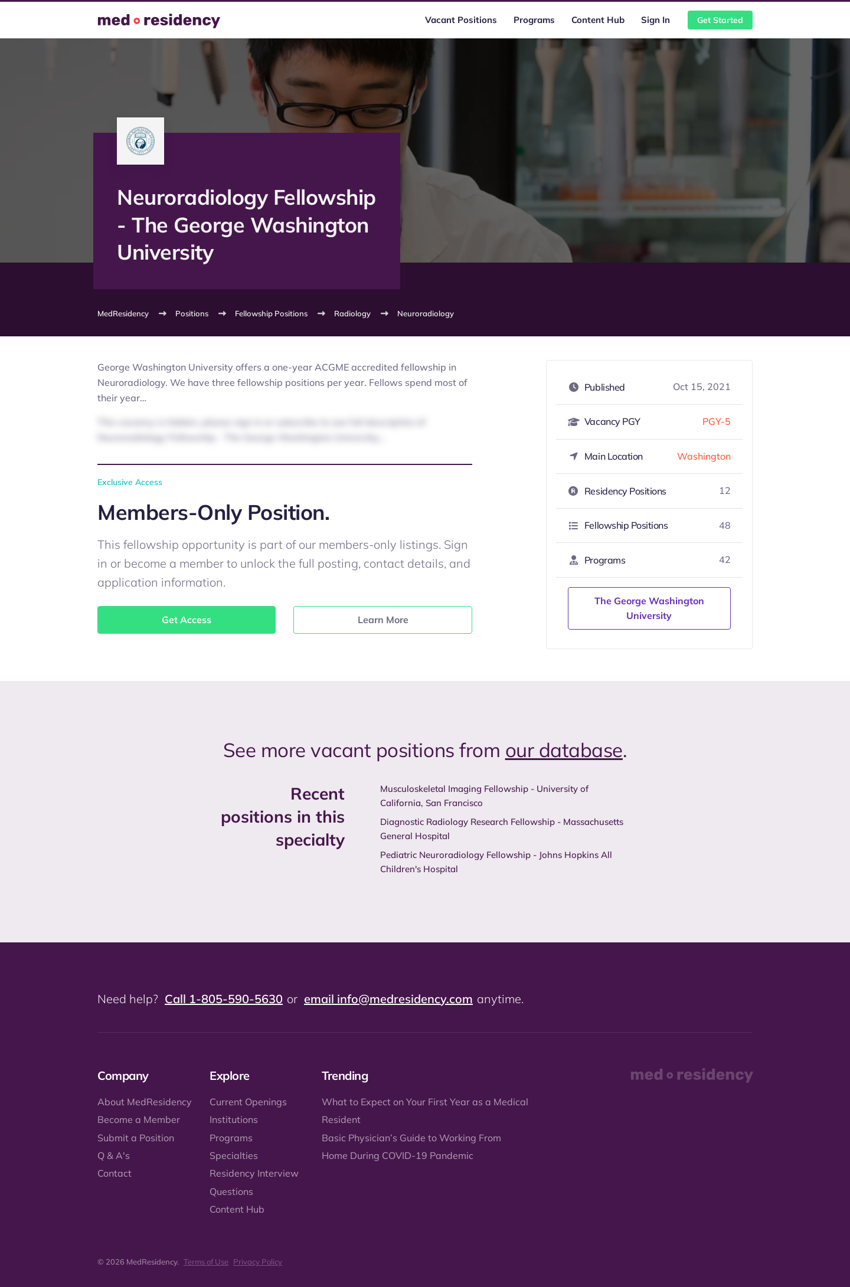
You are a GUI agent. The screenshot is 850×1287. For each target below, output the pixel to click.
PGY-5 (716, 421)
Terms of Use (206, 1261)
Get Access (186, 620)
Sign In (655, 19)
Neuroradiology (425, 313)
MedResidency (123, 313)
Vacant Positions (461, 19)
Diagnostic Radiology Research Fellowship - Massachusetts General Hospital (501, 828)
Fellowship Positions (271, 313)
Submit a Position (135, 1138)
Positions (191, 313)
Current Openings (248, 1102)
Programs (534, 19)
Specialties (234, 1155)
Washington (704, 456)
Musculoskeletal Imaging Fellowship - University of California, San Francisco (484, 795)
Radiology (352, 313)
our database (564, 750)
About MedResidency (144, 1102)
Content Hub (598, 19)
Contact (114, 1173)
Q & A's (113, 1155)
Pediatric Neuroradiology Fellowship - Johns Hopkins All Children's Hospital (496, 862)
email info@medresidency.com (388, 998)
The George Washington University (649, 608)
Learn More (383, 620)
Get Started (720, 20)
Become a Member (138, 1119)
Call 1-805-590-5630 (224, 998)
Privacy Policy (257, 1261)
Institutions (234, 1119)
